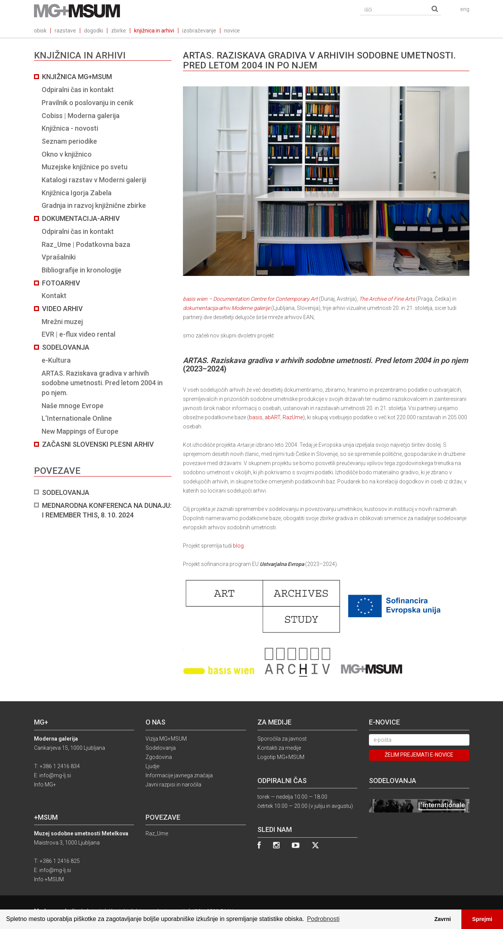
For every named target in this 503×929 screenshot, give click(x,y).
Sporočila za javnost (282, 739)
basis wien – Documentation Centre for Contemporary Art (326, 194)
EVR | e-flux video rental (78, 334)
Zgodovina (159, 757)
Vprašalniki (59, 257)
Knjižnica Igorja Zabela (77, 193)
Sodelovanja (65, 347)
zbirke (118, 31)
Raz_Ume (157, 833)
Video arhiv (62, 309)
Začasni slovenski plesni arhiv (98, 444)
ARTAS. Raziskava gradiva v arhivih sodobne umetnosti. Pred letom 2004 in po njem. (102, 383)
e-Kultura (56, 360)
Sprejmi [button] (482, 919)
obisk (40, 31)
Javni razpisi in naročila (173, 784)
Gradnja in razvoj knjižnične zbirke (94, 205)
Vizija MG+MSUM (166, 739)
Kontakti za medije (279, 748)
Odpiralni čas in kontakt (78, 90)
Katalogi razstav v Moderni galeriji (94, 180)
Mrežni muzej (62, 322)
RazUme (293, 417)
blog (238, 546)
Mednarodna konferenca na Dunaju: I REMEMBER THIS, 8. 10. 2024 (106, 510)
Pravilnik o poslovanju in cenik (87, 103)
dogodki (93, 31)
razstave (65, 31)
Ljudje (152, 766)
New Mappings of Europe (80, 431)
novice (232, 31)
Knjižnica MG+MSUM (77, 77)
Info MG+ (45, 784)
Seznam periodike (69, 141)
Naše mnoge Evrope (73, 406)
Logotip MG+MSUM (280, 757)
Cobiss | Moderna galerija (81, 116)
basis (255, 417)
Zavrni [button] (442, 919)
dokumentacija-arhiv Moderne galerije (226, 308)
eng (464, 9)
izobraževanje (199, 31)
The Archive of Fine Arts (387, 299)
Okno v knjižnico (67, 154)
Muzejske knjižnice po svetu (85, 167)
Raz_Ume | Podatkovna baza (86, 244)
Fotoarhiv (61, 283)
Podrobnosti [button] (323, 919)
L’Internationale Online (77, 418)
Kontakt (54, 296)
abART (272, 417)
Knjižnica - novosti (70, 128)
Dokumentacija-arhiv (81, 218)
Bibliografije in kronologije (81, 270)
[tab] (102, 296)
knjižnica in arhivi (154, 31)
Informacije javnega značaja (179, 775)
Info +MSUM (49, 879)
